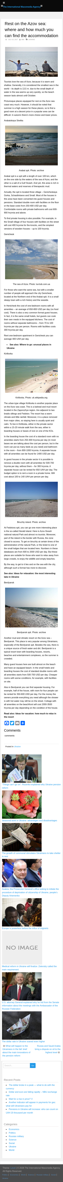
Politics (12, 1133)
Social (12, 1143)
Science (12, 1140)
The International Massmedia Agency (22, 7)
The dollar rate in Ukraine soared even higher (23, 1041)
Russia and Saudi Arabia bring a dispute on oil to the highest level (47, 1049)
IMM (22, 39)
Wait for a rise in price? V (21, 1099)
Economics (14, 1129)
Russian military (16, 1136)
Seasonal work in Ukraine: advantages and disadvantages (29, 820)
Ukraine (31, 39)
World (11, 1150)
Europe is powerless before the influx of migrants (25, 928)
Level (13, 1168)
